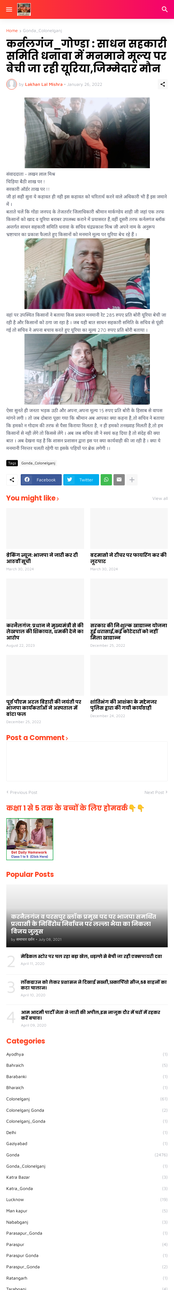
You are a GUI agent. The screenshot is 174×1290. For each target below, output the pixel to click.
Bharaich (87, 1087)
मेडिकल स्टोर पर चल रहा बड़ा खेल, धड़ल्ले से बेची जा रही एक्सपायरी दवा (91, 956)
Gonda (87, 1155)
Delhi (87, 1132)
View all (160, 498)
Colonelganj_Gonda (87, 1121)
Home (12, 30)
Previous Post (23, 792)
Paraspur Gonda (87, 1255)
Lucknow (87, 1199)
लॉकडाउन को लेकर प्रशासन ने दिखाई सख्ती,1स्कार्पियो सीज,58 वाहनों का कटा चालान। (94, 985)
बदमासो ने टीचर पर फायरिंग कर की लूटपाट (128, 558)
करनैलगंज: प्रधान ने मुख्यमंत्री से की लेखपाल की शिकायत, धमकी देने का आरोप (44, 632)
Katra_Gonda (87, 1188)
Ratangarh (87, 1278)
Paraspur (87, 1244)
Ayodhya (87, 1054)
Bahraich (87, 1065)
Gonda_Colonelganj (42, 30)
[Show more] (132, 479)
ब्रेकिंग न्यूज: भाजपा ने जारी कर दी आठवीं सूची (42, 558)
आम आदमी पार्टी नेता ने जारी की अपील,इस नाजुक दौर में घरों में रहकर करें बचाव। (90, 1015)
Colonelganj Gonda (87, 1110)
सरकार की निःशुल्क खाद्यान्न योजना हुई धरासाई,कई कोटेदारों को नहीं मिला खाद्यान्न (128, 632)
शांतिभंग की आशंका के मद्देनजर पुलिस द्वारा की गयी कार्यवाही (123, 705)
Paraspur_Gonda (87, 1267)
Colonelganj (87, 1099)
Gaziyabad (87, 1143)
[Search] (165, 9)
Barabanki (87, 1076)
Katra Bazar (87, 1177)
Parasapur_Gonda (87, 1233)
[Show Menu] (8, 9)
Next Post (154, 792)
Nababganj (87, 1222)
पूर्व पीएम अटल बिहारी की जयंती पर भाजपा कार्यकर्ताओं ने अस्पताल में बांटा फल (43, 708)
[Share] (163, 84)
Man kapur (87, 1211)
